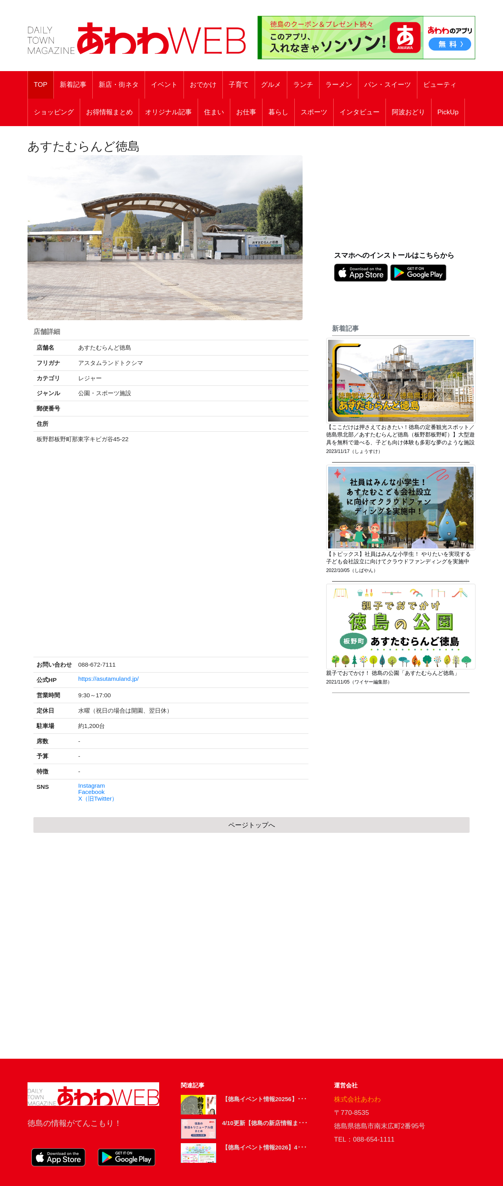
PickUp (448, 112)
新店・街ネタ (119, 84)
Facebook (91, 792)
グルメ (271, 84)
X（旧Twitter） (97, 799)
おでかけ (203, 84)
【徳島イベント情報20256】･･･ (264, 1099)
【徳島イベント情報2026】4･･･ (264, 1147)
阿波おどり (408, 112)
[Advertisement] (404, 193)
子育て (239, 84)
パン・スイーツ (387, 84)
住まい (214, 112)
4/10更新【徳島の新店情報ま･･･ (265, 1123)
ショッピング (54, 112)
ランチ (303, 84)
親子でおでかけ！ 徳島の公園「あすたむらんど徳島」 (393, 673)
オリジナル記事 (168, 112)
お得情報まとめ (109, 112)
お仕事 (246, 112)
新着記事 (73, 84)
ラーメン (338, 84)
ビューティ (440, 84)
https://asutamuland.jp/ (108, 679)
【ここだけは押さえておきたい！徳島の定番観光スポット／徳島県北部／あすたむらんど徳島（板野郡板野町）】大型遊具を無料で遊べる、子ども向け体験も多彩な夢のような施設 (400, 434)
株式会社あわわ (357, 1099)
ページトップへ (251, 825)
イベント (164, 84)
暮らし (278, 112)
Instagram (91, 786)
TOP (41, 84)
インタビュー (360, 112)
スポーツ (314, 112)
